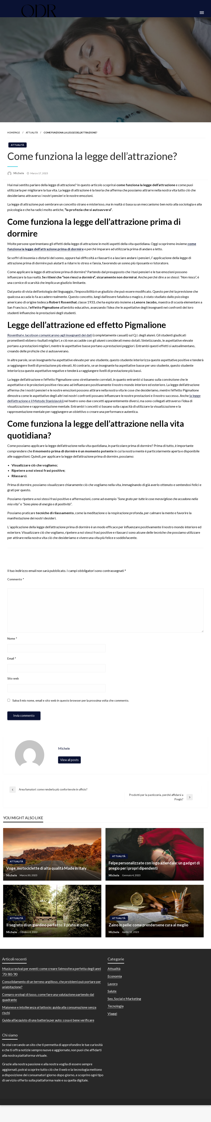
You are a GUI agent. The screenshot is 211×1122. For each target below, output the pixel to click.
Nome (12, 645)
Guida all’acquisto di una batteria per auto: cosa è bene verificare (48, 1027)
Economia (115, 983)
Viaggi (112, 1021)
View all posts (69, 767)
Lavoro (113, 991)
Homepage (13, 139)
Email (11, 665)
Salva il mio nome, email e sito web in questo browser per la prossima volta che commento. (70, 708)
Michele (19, 180)
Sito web (13, 685)
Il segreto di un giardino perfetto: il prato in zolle (47, 932)
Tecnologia (116, 1013)
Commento (15, 586)
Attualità (32, 139)
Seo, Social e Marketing (124, 1006)
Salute (112, 998)
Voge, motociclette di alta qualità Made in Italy (46, 875)
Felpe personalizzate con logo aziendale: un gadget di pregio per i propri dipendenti (154, 873)
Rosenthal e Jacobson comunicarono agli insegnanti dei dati (49, 342)
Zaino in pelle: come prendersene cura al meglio (148, 932)
